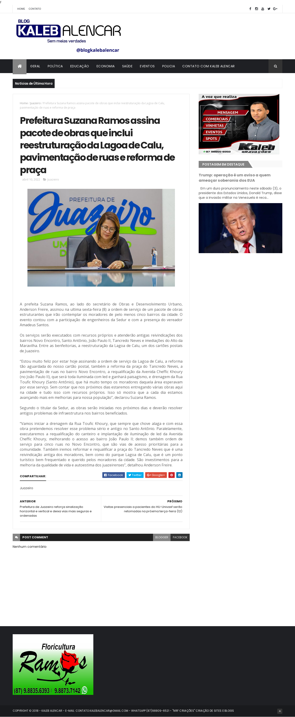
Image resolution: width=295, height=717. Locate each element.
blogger (161, 537)
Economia (106, 66)
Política (55, 66)
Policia (168, 66)
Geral (35, 66)
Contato (35, 8)
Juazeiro (35, 103)
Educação (79, 66)
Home (21, 8)
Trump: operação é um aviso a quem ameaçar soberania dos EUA (235, 177)
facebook (180, 537)
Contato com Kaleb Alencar (208, 66)
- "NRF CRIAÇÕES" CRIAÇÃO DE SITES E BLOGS (201, 711)
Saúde (127, 66)
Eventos (147, 66)
